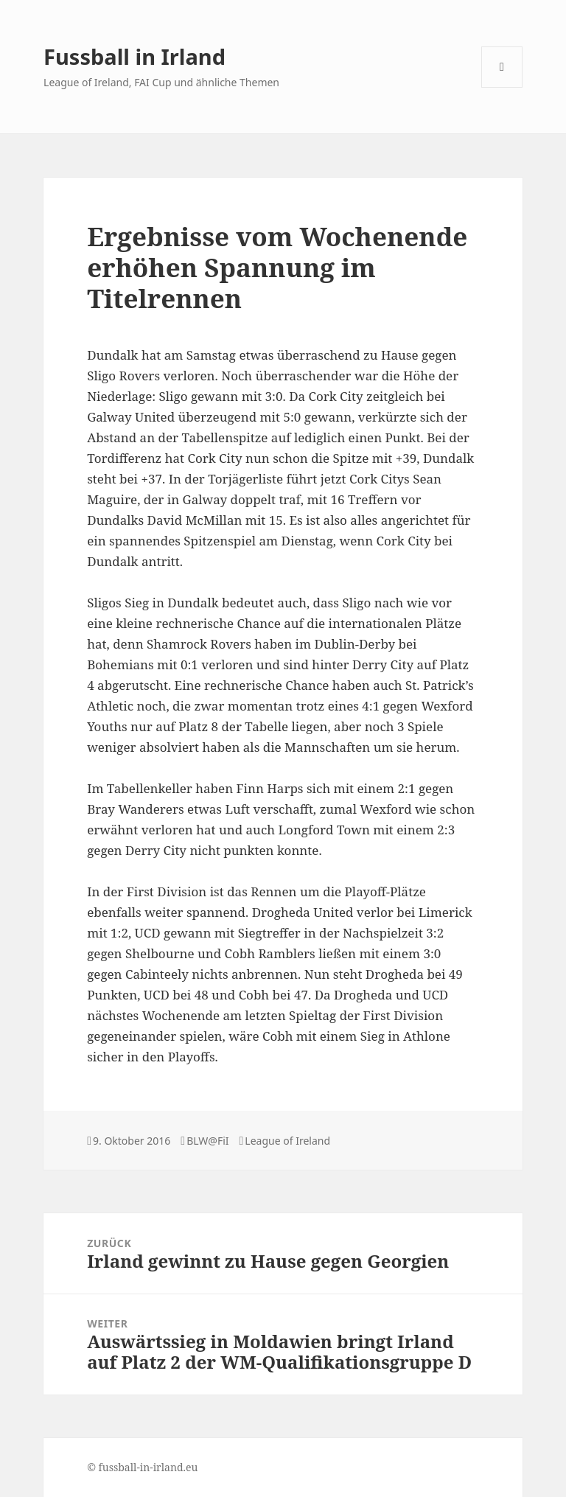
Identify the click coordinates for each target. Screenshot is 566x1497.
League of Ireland (287, 1141)
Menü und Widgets (502, 87)
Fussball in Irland (134, 56)
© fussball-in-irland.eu (142, 1467)
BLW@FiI (207, 1141)
